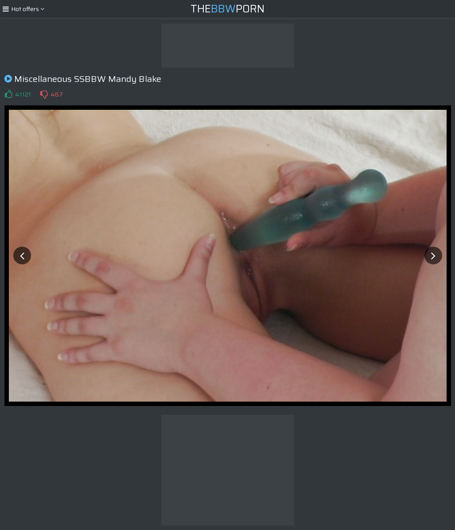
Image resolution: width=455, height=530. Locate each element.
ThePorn (227, 8)
